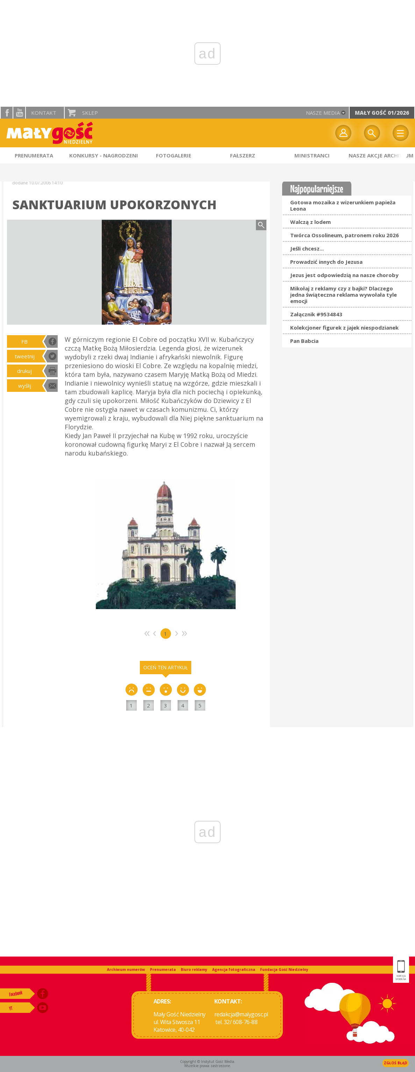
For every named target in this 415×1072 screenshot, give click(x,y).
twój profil (343, 133)
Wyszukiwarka (372, 133)
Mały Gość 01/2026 (382, 112)
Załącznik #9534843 (316, 314)
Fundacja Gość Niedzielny (284, 969)
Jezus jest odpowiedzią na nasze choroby (344, 275)
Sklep (90, 112)
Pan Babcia (304, 341)
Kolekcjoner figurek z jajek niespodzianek (344, 327)
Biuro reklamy (194, 969)
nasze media (323, 112)
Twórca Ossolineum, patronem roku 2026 (344, 235)
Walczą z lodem (310, 222)
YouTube (19, 113)
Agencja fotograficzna (233, 969)
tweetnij (25, 356)
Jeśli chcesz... (307, 248)
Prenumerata (163, 969)
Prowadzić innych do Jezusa (326, 262)
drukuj (24, 370)
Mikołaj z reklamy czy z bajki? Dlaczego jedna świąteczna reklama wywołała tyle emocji (343, 294)
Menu (401, 133)
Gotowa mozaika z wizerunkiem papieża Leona (342, 205)
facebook (7, 113)
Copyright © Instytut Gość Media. (207, 1061)
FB (24, 341)
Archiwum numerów (126, 969)
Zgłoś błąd (395, 1062)
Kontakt (43, 112)
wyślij (24, 385)
